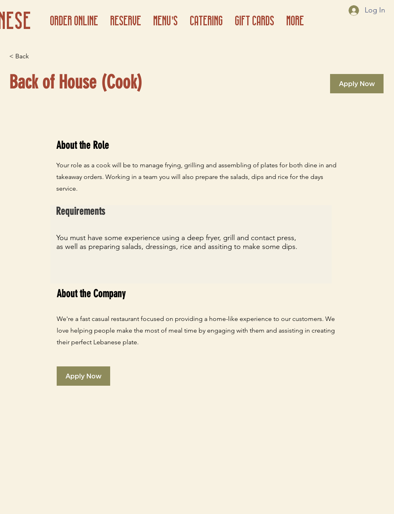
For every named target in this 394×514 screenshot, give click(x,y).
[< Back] (37, 56)
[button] (166, 20)
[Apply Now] (357, 83)
